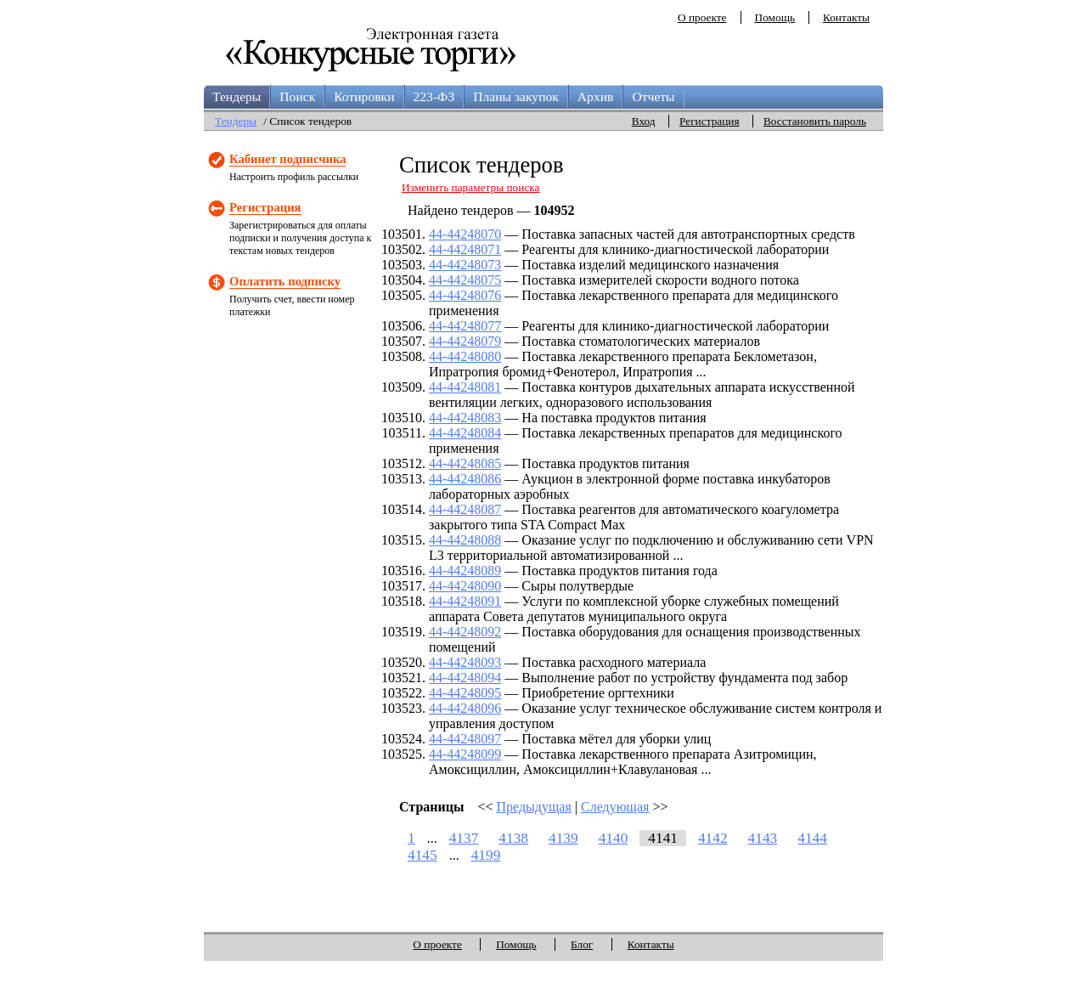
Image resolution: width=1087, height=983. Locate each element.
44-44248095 (465, 693)
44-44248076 (465, 295)
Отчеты (653, 96)
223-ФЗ (434, 96)
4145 (422, 855)
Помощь (775, 17)
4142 (713, 838)
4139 (563, 838)
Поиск (297, 96)
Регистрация (709, 121)
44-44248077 (465, 326)
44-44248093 (465, 662)
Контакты (846, 17)
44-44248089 (465, 570)
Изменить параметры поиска (471, 187)
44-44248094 (465, 677)
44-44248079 (465, 341)
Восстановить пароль (814, 121)
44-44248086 (465, 479)
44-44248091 (465, 601)
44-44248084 (465, 433)
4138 (513, 838)
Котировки (364, 96)
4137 (464, 838)
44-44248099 (465, 754)
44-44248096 (465, 708)
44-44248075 (465, 280)
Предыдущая (534, 806)
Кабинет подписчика (287, 159)
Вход (644, 121)
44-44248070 (465, 234)
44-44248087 (465, 509)
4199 (486, 855)
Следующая (615, 806)
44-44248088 (465, 540)
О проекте (702, 17)
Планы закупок (516, 96)
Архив (595, 96)
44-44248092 (465, 631)
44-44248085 (465, 463)
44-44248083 (465, 417)
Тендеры (236, 96)
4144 (812, 838)
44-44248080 (465, 356)
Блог (582, 944)
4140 (613, 838)
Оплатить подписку (285, 281)
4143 (763, 838)
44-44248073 (465, 264)
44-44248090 (465, 586)
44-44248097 (465, 739)
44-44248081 (465, 387)
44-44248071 (465, 249)
